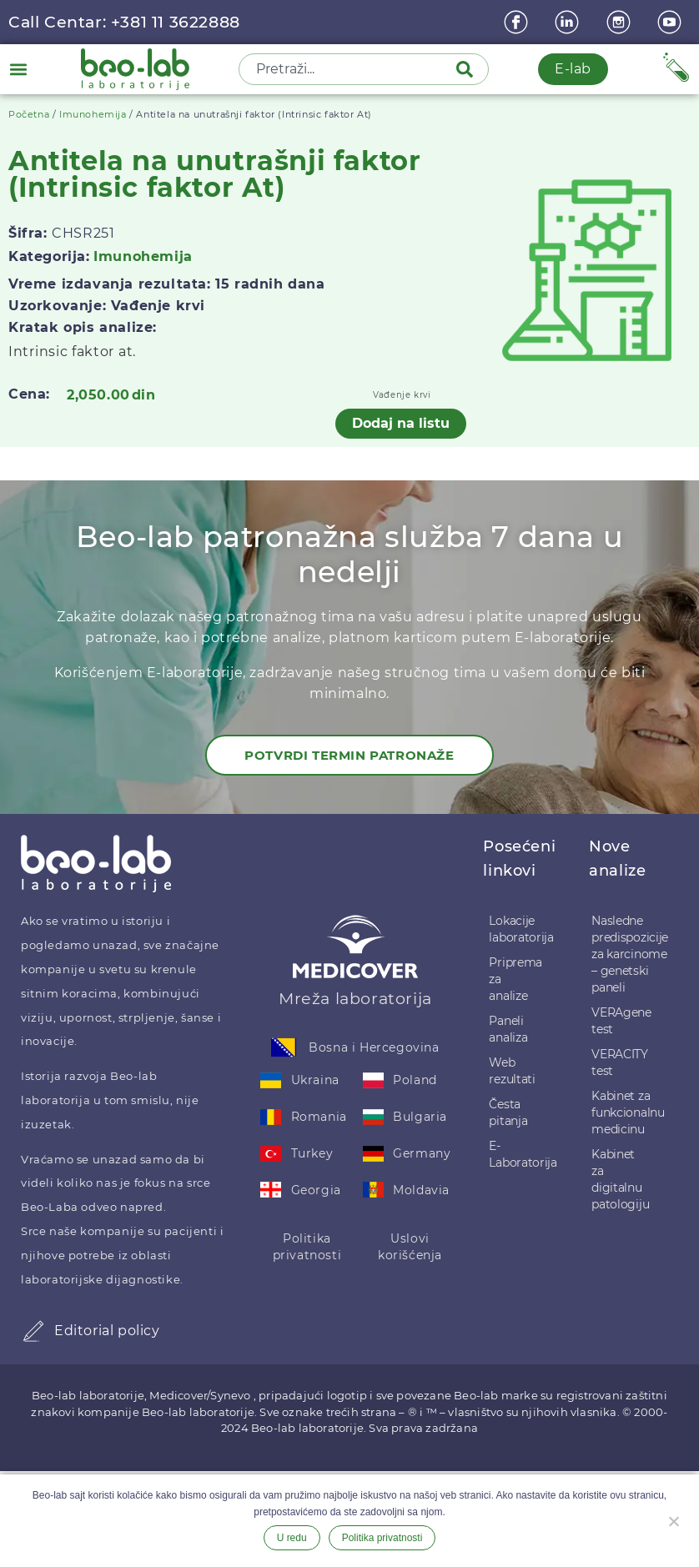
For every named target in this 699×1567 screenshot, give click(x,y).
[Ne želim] (673, 1519)
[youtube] (671, 22)
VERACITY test (619, 1062)
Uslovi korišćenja (410, 1247)
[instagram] (620, 22)
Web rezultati (512, 1071)
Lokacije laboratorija (521, 929)
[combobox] (349, 69)
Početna (28, 114)
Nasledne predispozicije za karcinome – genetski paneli (627, 954)
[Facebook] (518, 22)
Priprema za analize (515, 979)
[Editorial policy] (33, 1331)
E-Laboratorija (522, 1154)
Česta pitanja (508, 1112)
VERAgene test (621, 1021)
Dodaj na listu (401, 423)
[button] (18, 69)
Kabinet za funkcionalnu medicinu (627, 1112)
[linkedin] (569, 22)
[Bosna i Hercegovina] (283, 1047)
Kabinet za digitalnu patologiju (620, 1179)
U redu (292, 1538)
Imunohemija (93, 114)
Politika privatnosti (307, 1247)
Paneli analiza (508, 1029)
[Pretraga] (468, 69)
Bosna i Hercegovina (374, 1047)
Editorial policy (107, 1330)
